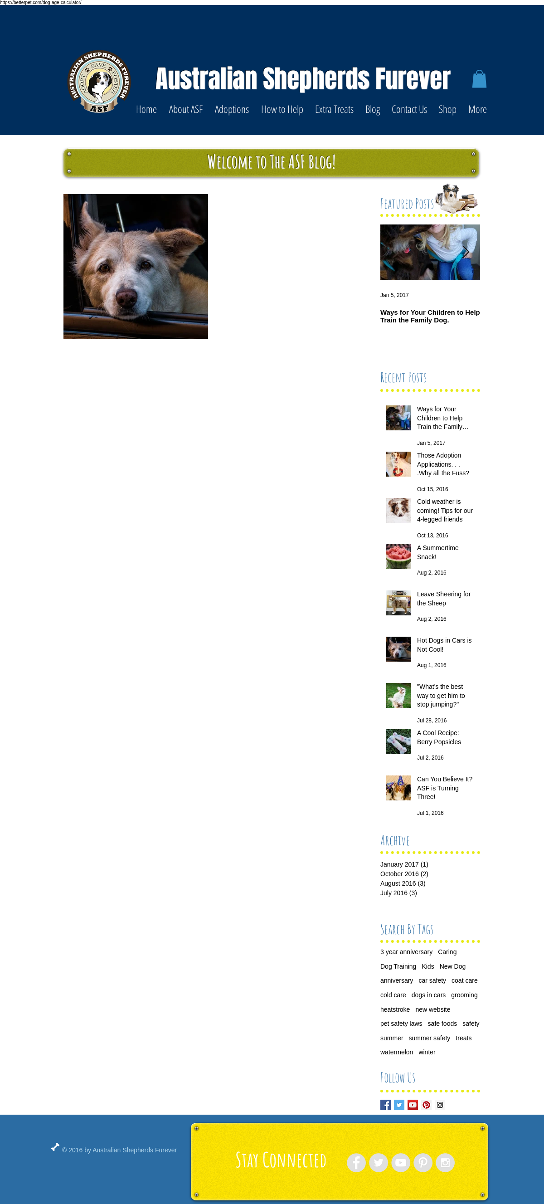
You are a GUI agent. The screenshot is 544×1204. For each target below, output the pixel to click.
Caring (447, 951)
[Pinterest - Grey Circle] (422, 1162)
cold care (393, 995)
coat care (465, 980)
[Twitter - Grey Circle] (378, 1162)
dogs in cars (429, 995)
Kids (428, 966)
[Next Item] (465, 253)
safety (470, 1023)
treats (463, 1038)
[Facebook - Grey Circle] (356, 1162)
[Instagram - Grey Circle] (445, 1162)
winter (426, 1052)
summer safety (430, 1038)
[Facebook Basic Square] (385, 1105)
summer (391, 1038)
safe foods (442, 1023)
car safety (432, 980)
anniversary (396, 980)
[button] (479, 79)
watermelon (396, 1052)
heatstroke (395, 1009)
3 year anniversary (406, 951)
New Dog (453, 966)
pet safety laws (401, 1023)
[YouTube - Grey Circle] (400, 1162)
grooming (464, 995)
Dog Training (398, 966)
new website (432, 1009)
